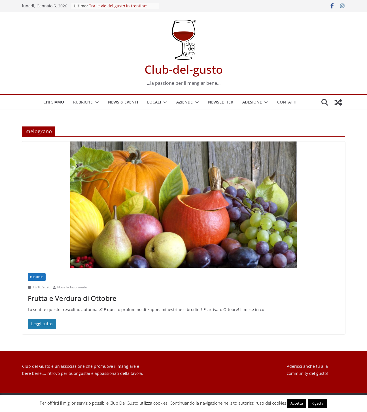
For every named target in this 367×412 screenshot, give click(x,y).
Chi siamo (53, 102)
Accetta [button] (296, 403)
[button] (96, 102)
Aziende (184, 102)
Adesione (252, 102)
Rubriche (83, 102)
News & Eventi (123, 102)
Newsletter (220, 102)
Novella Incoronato (72, 287)
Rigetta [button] (317, 403)
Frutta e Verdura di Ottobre (72, 298)
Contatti (286, 102)
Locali (154, 102)
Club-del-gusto (184, 69)
